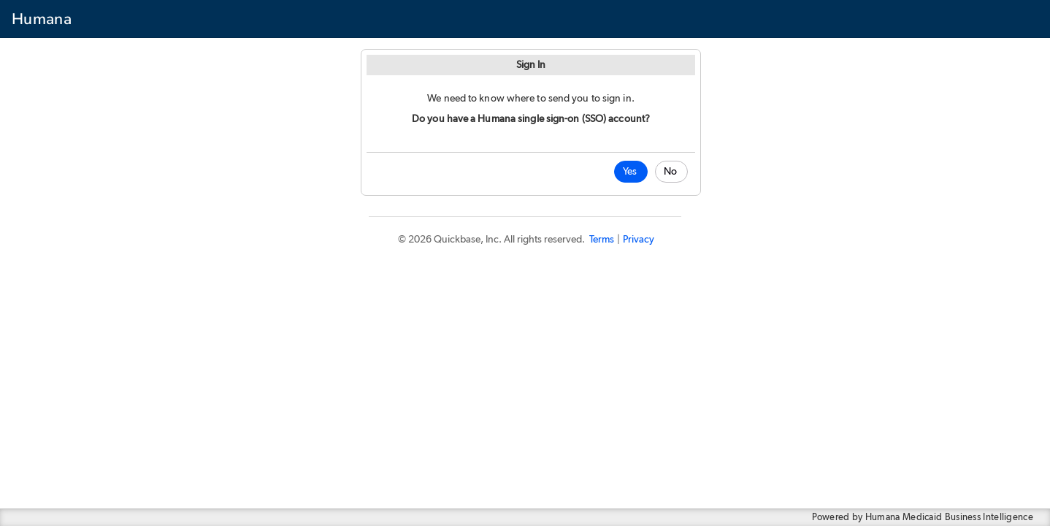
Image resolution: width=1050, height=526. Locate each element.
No (670, 172)
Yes (630, 172)
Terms (601, 240)
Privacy (638, 240)
